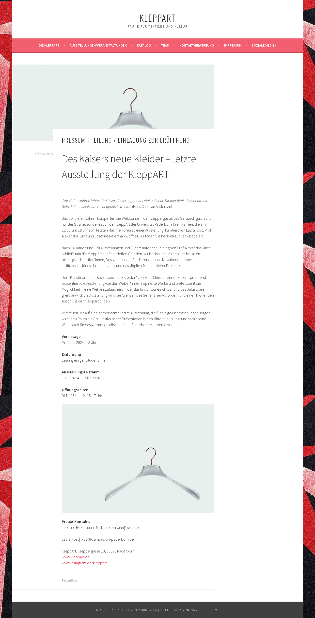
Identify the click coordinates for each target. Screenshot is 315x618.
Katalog (144, 45)
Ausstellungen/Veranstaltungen (98, 45)
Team (165, 45)
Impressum (233, 45)
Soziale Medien (264, 45)
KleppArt (157, 17)
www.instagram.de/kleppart (84, 562)
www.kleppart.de (76, 556)
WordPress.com (204, 610)
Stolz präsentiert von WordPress (126, 610)
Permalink (69, 580)
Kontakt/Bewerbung (196, 45)
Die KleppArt (49, 45)
